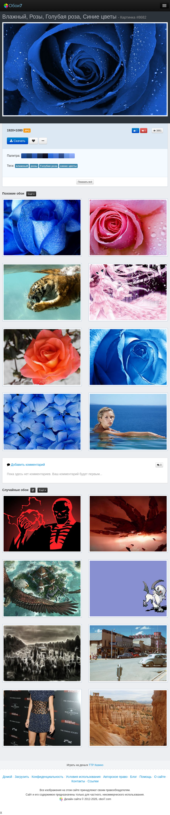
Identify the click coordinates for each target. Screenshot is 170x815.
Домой (7, 777)
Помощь (145, 777)
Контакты (78, 781)
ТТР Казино (96, 765)
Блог (133, 777)
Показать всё (85, 181)
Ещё (31, 194)
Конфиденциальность (47, 777)
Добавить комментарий (26, 464)
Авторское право (115, 777)
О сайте (160, 777)
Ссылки (92, 781)
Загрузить (22, 777)
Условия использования (83, 777)
